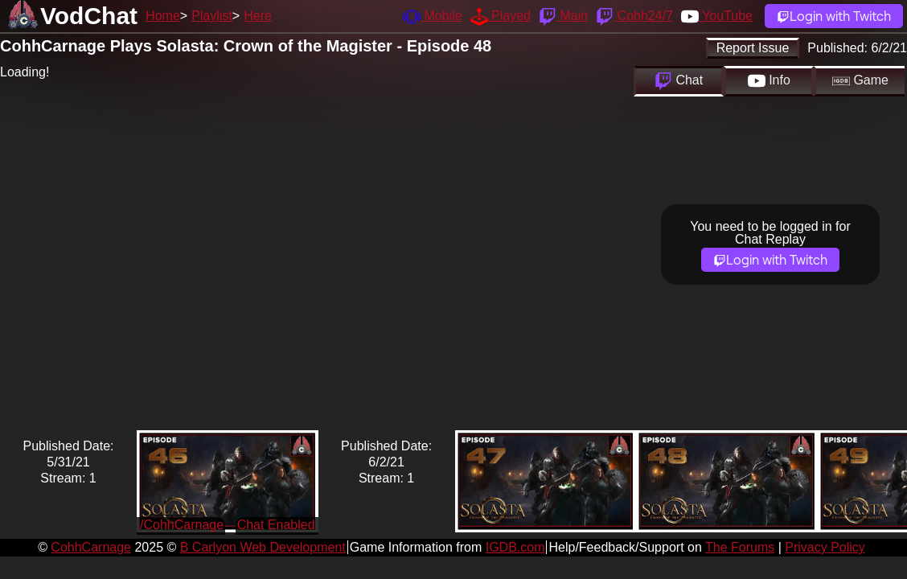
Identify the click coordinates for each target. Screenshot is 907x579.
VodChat (88, 15)
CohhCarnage (91, 547)
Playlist (211, 16)
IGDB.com (515, 547)
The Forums (739, 547)
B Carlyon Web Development (263, 547)
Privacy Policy (825, 547)
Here (258, 16)
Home (163, 16)
